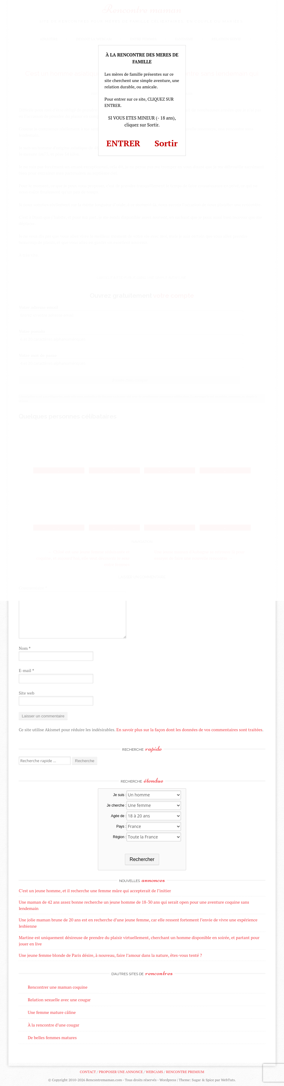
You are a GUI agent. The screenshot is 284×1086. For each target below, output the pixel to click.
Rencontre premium (185, 1071)
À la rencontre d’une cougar (53, 1025)
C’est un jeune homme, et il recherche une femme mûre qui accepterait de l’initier (95, 890)
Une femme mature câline (52, 1012)
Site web (26, 693)
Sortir (166, 143)
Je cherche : (116, 805)
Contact (88, 1071)
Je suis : (119, 795)
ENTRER (123, 143)
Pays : (121, 826)
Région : (119, 837)
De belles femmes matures (52, 1037)
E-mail (26, 670)
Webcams (154, 1071)
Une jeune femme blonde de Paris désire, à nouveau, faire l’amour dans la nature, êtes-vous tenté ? (110, 955)
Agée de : (118, 816)
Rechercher (142, 859)
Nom (25, 648)
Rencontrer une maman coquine (57, 987)
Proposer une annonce (121, 1071)
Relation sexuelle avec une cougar (59, 999)
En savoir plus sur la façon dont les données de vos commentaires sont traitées (189, 729)
